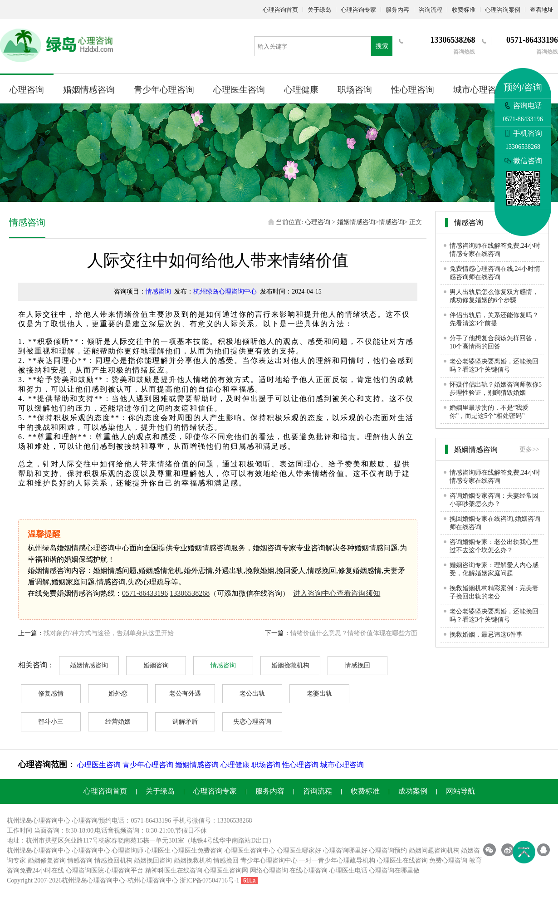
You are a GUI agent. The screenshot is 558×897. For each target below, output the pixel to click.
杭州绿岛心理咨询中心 (225, 291)
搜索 (382, 46)
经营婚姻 (118, 721)
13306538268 (190, 593)
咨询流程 (430, 9)
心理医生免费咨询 (197, 850)
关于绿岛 (319, 9)
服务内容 (397, 9)
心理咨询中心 (91, 850)
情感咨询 (391, 222)
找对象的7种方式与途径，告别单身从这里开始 (109, 633)
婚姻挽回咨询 (153, 860)
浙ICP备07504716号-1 (209, 880)
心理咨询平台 (124, 870)
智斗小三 (51, 721)
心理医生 (158, 850)
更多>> (529, 449)
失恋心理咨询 (252, 721)
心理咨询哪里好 (345, 850)
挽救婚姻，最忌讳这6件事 (486, 634)
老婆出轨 (319, 693)
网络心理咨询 (269, 870)
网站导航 (460, 791)
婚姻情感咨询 (89, 89)
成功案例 (412, 791)
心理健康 (301, 89)
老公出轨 (252, 693)
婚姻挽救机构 (290, 665)
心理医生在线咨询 (402, 860)
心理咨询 (27, 89)
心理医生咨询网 (226, 870)
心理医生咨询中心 (250, 850)
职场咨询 (355, 89)
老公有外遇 (185, 693)
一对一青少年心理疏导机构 (337, 860)
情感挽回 (357, 665)
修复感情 (51, 693)
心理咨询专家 (358, 9)
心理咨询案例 (502, 9)
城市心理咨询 (479, 89)
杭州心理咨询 (146, 880)
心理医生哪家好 (299, 850)
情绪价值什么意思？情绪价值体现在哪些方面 (353, 633)
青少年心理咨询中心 (269, 860)
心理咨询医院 (85, 870)
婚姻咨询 (156, 665)
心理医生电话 (348, 870)
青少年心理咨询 (164, 89)
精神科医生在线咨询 (173, 870)
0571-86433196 (145, 593)
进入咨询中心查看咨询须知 (336, 593)
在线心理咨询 (308, 870)
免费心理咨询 (448, 860)
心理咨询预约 (388, 850)
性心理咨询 (412, 89)
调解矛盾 (185, 721)
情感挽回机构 (113, 860)
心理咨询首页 (280, 9)
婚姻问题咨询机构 (434, 850)
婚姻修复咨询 (47, 860)
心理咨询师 (127, 850)
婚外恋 (117, 693)
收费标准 (463, 9)
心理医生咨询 (239, 89)
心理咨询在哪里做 (394, 870)
